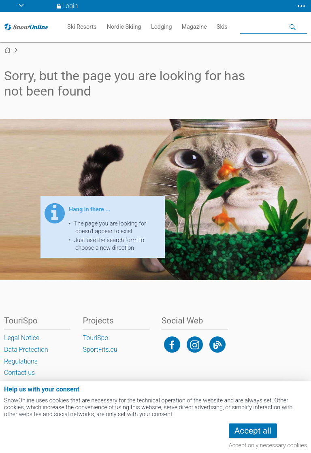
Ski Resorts (81, 26)
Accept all (252, 431)
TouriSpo (95, 338)
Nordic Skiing (124, 26)
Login (70, 6)
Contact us (19, 372)
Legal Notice (21, 338)
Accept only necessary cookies (268, 445)
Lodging (161, 26)
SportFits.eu (100, 349)
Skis (222, 26)
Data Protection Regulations (26, 355)
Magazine (194, 26)
